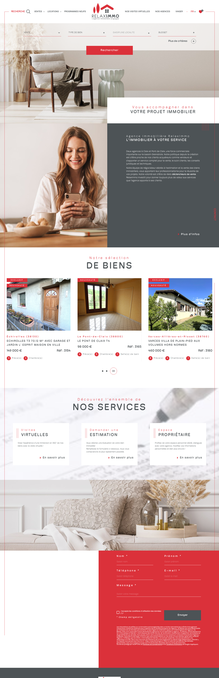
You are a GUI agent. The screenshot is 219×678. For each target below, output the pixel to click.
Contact (214, 214)
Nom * (122, 556)
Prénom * (173, 556)
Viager (179, 12)
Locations (53, 12)
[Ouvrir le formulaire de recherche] (21, 11)
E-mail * (172, 571)
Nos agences (162, 12)
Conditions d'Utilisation (174, 644)
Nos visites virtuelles (137, 12)
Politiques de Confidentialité (152, 644)
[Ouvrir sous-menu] (44, 11)
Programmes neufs (75, 12)
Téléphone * (128, 571)
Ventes (38, 12)
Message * (127, 585)
